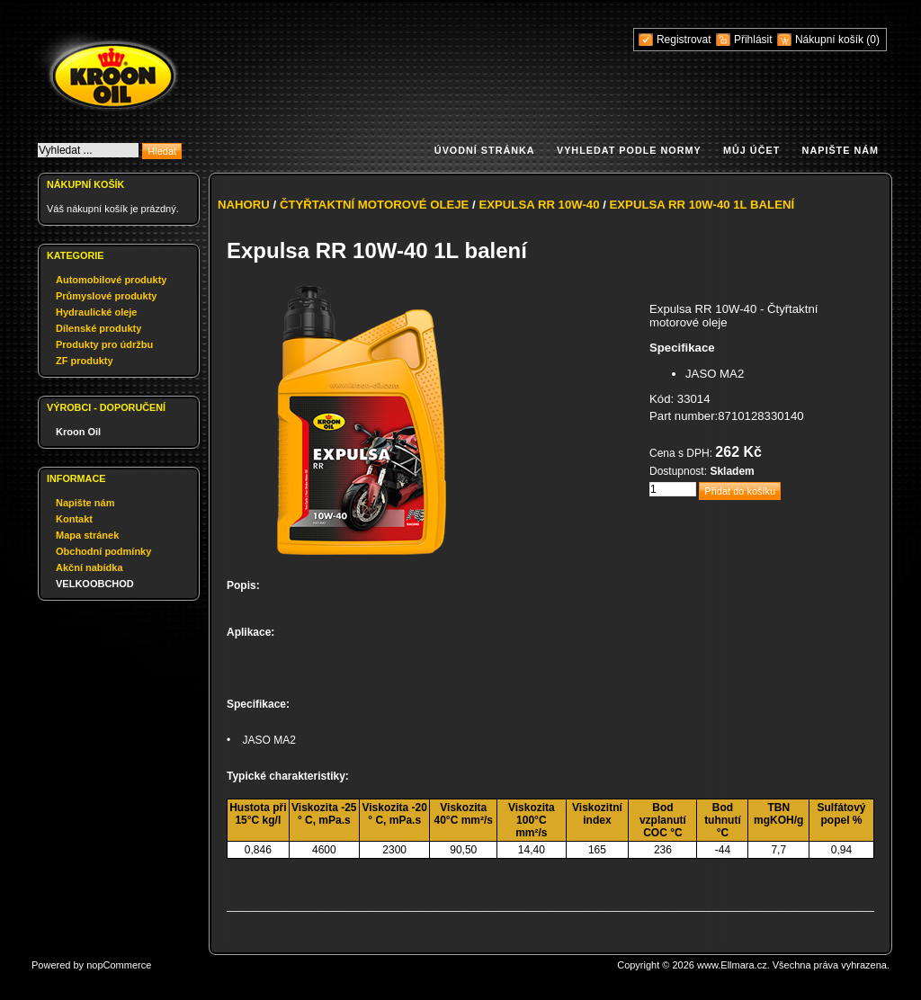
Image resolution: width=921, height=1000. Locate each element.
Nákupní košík (830, 39)
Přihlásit (753, 39)
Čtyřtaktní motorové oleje (374, 204)
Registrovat (684, 39)
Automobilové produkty (111, 279)
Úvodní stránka (484, 150)
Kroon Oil (78, 431)
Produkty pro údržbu (104, 344)
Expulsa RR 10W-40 (538, 204)
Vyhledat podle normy (629, 150)
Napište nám (840, 150)
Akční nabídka (89, 567)
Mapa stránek (87, 535)
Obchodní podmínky (103, 551)
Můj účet (751, 150)
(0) (873, 39)
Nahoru (244, 204)
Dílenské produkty (98, 328)
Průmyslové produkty (106, 295)
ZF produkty (84, 360)
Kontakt (74, 518)
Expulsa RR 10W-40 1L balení (702, 204)
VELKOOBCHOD (95, 583)
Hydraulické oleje (97, 312)
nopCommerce (118, 965)
